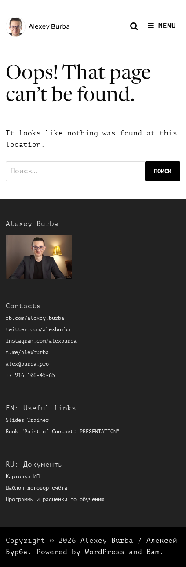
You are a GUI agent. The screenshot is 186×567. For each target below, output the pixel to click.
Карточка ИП (23, 476)
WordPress (104, 552)
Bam (153, 552)
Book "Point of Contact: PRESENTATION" (63, 432)
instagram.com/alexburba (41, 341)
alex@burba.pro (27, 364)
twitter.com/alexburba (38, 330)
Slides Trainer (27, 420)
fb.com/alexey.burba (35, 318)
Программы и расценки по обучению (55, 499)
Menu (162, 26)
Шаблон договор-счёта (36, 488)
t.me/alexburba (27, 352)
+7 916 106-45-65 (30, 375)
